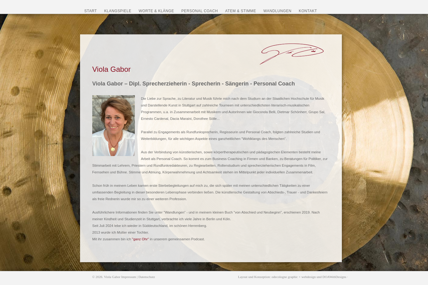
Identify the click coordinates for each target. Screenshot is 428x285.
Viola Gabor (112, 277)
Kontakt (308, 11)
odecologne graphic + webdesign (294, 277)
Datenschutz (147, 277)
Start (90, 11)
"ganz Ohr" (140, 239)
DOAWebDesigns (334, 277)
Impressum (128, 277)
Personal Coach (199, 11)
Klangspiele (117, 11)
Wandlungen (277, 11)
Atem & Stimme (240, 11)
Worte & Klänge (156, 11)
